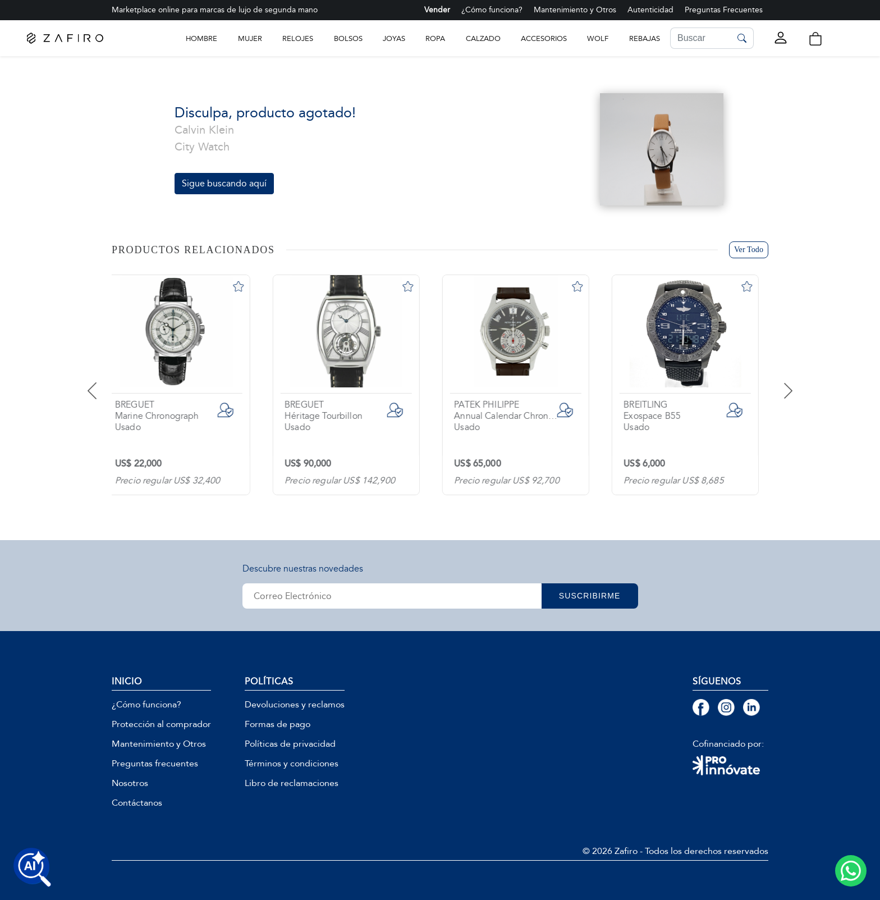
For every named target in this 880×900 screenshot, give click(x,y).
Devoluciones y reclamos (295, 704)
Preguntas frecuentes (155, 763)
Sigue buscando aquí (224, 183)
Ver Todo (748, 249)
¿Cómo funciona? (491, 10)
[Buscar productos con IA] (32, 867)
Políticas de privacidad (290, 744)
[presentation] (106, 382)
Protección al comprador (161, 724)
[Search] (700, 38)
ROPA (435, 38)
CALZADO (483, 38)
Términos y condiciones (291, 763)
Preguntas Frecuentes (724, 10)
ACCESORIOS (544, 38)
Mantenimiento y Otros (575, 10)
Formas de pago (277, 724)
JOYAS (394, 38)
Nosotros (130, 783)
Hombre (201, 38)
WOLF (597, 38)
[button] (815, 39)
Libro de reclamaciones (291, 783)
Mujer (250, 38)
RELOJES (297, 38)
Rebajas (644, 38)
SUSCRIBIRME (590, 595)
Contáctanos (137, 802)
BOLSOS (348, 38)
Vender (437, 10)
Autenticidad (650, 10)
